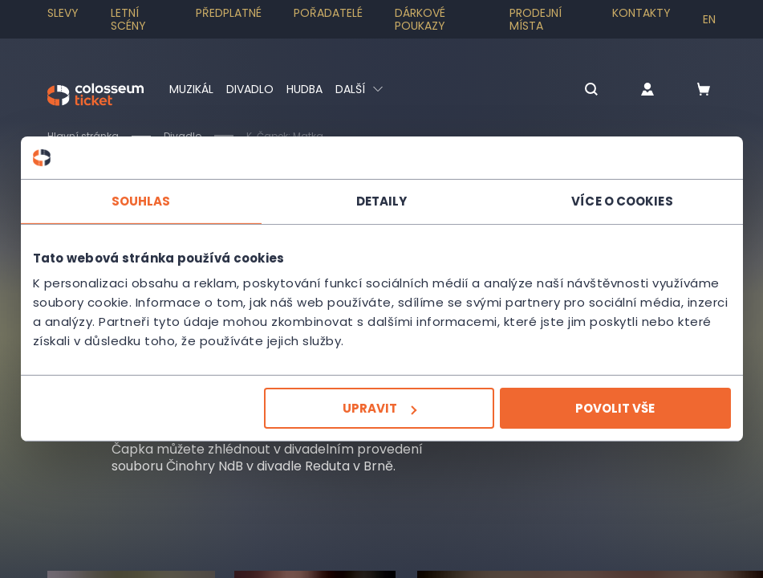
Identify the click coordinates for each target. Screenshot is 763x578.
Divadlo (250, 89)
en (709, 19)
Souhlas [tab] (141, 200)
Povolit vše (615, 408)
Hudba (304, 89)
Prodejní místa (535, 19)
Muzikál (191, 89)
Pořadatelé (328, 12)
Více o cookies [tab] (621, 200)
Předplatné (229, 12)
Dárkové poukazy (420, 19)
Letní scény (128, 19)
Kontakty (641, 12)
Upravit (379, 408)
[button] (591, 90)
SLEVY (63, 12)
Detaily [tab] (382, 200)
